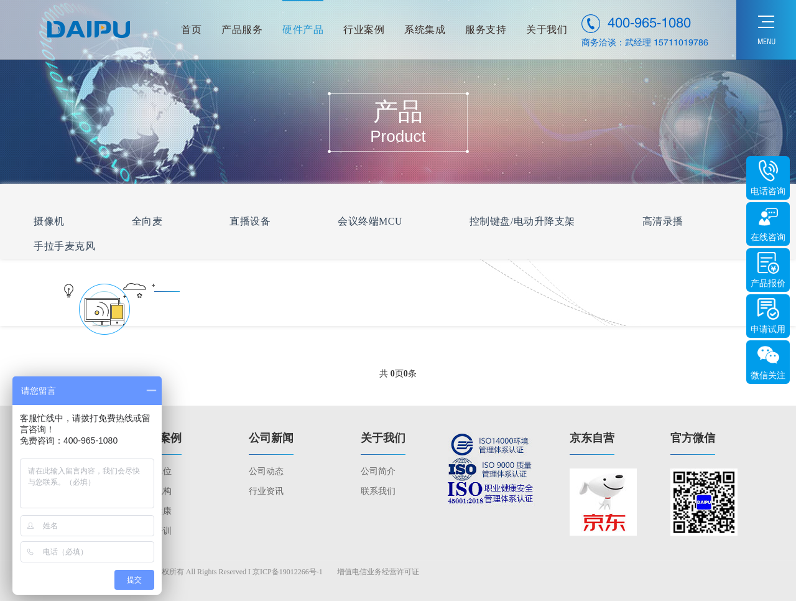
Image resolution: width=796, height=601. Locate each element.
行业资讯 (266, 491)
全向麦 (147, 221)
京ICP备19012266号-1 (287, 571)
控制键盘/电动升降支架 (522, 221)
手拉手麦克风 (64, 246)
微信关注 (768, 375)
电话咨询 (768, 191)
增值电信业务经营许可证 (378, 571)
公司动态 (266, 471)
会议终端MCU (370, 221)
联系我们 (378, 491)
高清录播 (662, 221)
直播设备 (250, 221)
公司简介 (378, 471)
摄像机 (49, 221)
